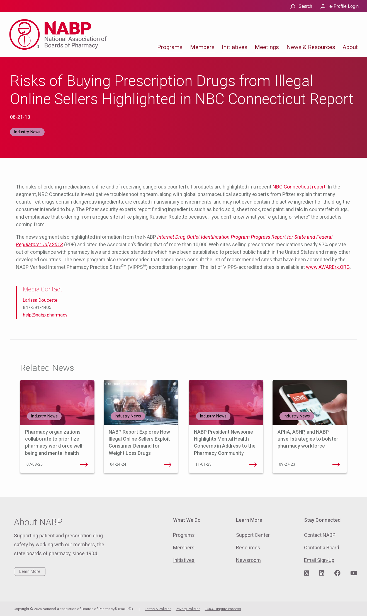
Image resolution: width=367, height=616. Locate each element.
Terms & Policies (158, 609)
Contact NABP (320, 535)
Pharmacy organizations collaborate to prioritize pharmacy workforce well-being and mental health (84, 464)
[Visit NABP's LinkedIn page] (321, 573)
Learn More (29, 571)
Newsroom (248, 560)
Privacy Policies (188, 609)
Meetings (267, 47)
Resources (248, 547)
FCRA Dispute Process (223, 609)
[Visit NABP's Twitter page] (306, 573)
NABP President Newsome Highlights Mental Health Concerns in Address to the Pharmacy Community (253, 464)
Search (305, 6)
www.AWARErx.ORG (328, 267)
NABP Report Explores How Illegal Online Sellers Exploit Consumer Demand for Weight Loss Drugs (167, 464)
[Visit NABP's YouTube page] (353, 573)
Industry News (27, 132)
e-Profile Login (344, 6)
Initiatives (234, 47)
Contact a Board (321, 547)
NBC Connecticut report (299, 187)
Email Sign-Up (319, 560)
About (350, 47)
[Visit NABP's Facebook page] (337, 573)
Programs (170, 47)
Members (202, 47)
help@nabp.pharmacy (45, 315)
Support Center (253, 535)
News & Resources (310, 47)
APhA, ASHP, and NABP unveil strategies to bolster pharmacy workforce (308, 439)
